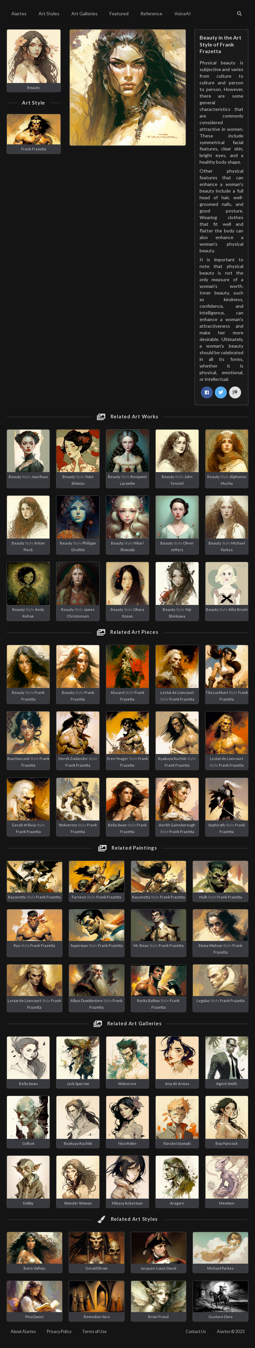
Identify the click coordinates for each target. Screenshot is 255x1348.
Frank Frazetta (33, 149)
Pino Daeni (34, 1316)
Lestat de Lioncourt (177, 692)
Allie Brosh (238, 609)
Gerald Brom (96, 1268)
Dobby (28, 1203)
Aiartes (19, 13)
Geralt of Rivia (24, 825)
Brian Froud (158, 1316)
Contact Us (196, 1331)
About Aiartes (23, 1331)
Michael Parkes (220, 1268)
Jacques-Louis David (158, 1268)
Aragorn (177, 1203)
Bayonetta (17, 897)
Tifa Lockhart (217, 692)
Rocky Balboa (148, 1000)
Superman (79, 945)
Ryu (17, 945)
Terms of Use (94, 1331)
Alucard (118, 692)
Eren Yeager (117, 758)
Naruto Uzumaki (177, 1143)
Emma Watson (210, 945)
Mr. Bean (141, 945)
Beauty (33, 87)
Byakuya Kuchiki (172, 758)
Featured (119, 13)
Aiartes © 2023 (230, 1331)
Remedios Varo (97, 1316)
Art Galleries (84, 13)
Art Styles (49, 13)
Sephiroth (216, 825)
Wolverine (68, 825)
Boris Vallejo (34, 1268)
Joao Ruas (39, 476)
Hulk (203, 897)
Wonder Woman (78, 1203)
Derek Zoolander (73, 758)
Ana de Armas (177, 1083)
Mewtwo (226, 1203)
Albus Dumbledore (86, 1000)
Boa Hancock (18, 758)
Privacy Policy (59, 1331)
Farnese (79, 897)
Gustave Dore (221, 1316)
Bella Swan (117, 825)
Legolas (203, 1000)
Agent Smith (226, 1083)
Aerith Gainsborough (177, 825)
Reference (151, 13)
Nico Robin (127, 1143)
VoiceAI (182, 13)
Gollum (28, 1143)
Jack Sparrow (78, 1083)
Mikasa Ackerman (127, 1203)
